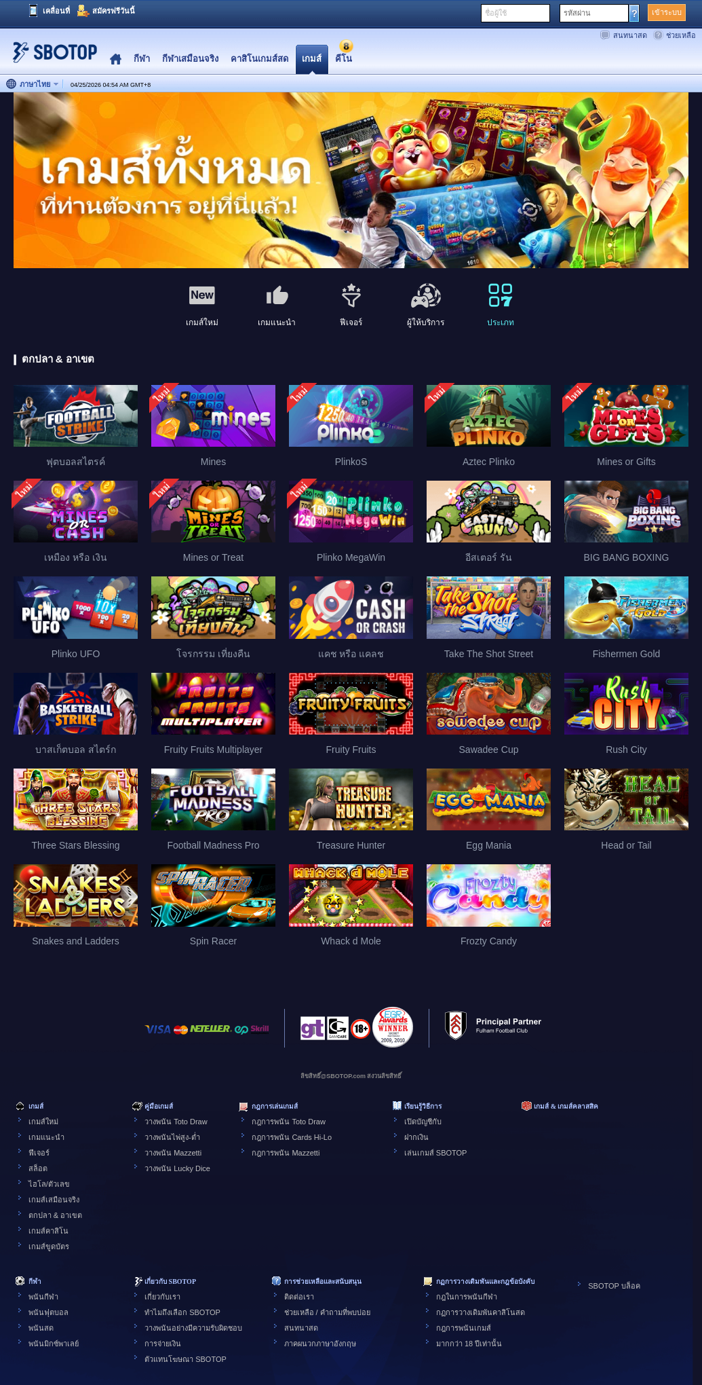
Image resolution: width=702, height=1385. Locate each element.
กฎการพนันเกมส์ (463, 1328)
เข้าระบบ (667, 12)
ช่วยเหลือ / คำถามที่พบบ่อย (327, 1312)
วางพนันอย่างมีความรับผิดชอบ (193, 1328)
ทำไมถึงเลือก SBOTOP (182, 1312)
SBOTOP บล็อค (614, 1286)
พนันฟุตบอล (48, 1312)
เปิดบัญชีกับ (423, 1122)
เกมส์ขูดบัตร (48, 1246)
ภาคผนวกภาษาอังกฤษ (320, 1344)
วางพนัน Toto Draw (176, 1122)
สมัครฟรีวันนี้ (113, 11)
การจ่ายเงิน (162, 1344)
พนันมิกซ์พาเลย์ (53, 1344)
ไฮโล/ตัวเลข (49, 1184)
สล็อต (37, 1168)
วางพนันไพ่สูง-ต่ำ (172, 1137)
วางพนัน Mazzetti (172, 1153)
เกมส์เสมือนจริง (53, 1200)
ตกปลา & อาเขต (55, 1215)
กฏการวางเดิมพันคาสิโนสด (480, 1312)
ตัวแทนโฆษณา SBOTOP (185, 1359)
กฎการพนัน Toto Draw (289, 1122)
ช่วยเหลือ (681, 35)
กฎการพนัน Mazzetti (285, 1153)
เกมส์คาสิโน (48, 1231)
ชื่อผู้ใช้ (496, 13)
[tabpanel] (351, 181)
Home (115, 59)
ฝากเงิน (416, 1137)
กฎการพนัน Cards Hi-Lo (292, 1137)
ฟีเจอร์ (39, 1153)
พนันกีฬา (43, 1297)
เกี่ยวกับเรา (162, 1297)
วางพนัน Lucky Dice (177, 1168)
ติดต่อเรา (299, 1297)
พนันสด (41, 1328)
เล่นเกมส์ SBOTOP (435, 1153)
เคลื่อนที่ (56, 11)
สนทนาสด (630, 35)
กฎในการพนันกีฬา (466, 1297)
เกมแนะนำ (46, 1137)
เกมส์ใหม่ (43, 1122)
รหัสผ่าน (577, 13)
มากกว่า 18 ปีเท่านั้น (469, 1344)
